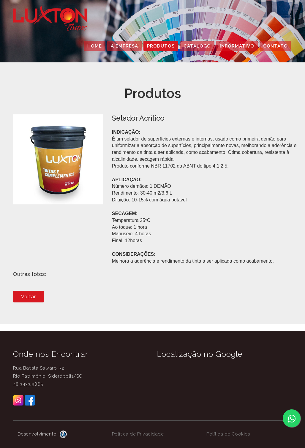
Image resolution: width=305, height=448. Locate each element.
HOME (94, 46)
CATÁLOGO (197, 46)
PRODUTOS (161, 46)
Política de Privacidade (138, 434)
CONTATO (275, 46)
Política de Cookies (228, 434)
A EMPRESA (124, 46)
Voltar (28, 296)
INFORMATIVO (237, 46)
